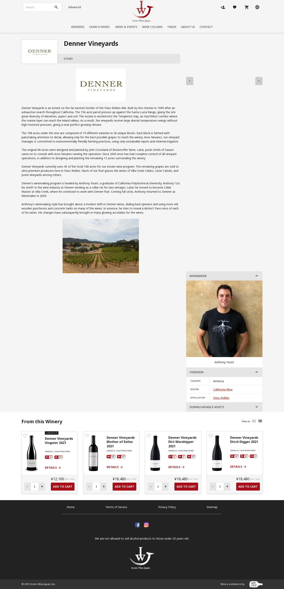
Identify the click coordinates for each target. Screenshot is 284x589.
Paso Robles (221, 398)
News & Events (126, 27)
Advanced (74, 7)
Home (71, 507)
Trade (171, 27)
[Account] (222, 7)
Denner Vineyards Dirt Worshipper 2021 (182, 442)
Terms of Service (116, 507)
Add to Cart (62, 486)
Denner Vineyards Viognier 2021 (59, 441)
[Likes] (234, 7)
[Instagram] (146, 524)
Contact (206, 27)
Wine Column (152, 27)
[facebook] (137, 524)
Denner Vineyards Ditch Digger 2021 (244, 440)
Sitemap (212, 507)
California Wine (223, 389)
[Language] (257, 7)
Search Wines (99, 27)
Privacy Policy (167, 507)
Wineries (78, 27)
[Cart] (246, 7)
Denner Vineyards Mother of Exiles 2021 (121, 442)
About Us (188, 27)
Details (53, 467)
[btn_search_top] (56, 7)
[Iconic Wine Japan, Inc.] (142, 11)
